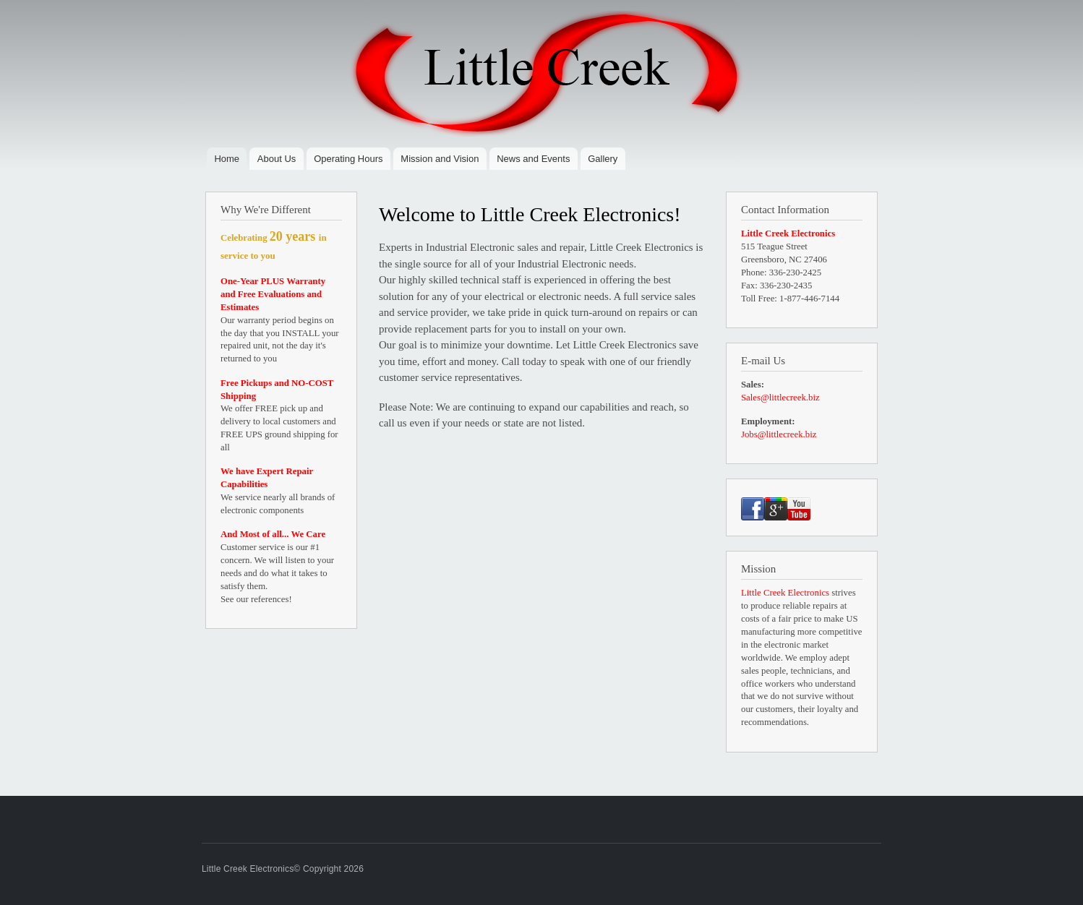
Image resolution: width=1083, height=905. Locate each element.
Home (226, 158)
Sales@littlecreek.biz (780, 398)
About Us (276, 158)
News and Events (533, 158)
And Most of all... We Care (273, 534)
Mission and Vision (440, 158)
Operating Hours (348, 158)
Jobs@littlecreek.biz (778, 434)
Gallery (602, 158)
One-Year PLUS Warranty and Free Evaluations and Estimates (273, 294)
